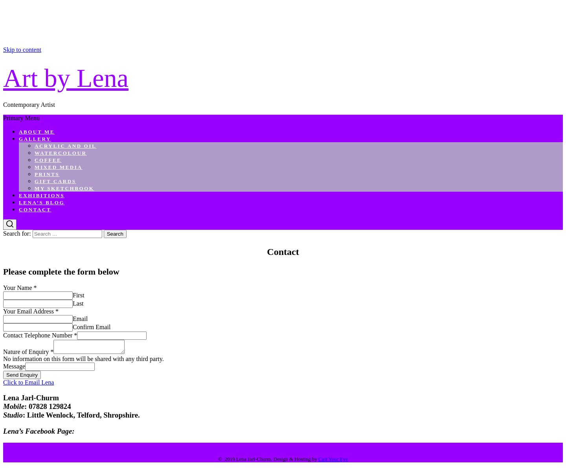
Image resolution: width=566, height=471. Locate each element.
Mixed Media (59, 167)
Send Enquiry (22, 377)
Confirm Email (91, 327)
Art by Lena (66, 78)
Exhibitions (41, 195)
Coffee (48, 160)
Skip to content (22, 49)
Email (80, 318)
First (78, 295)
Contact (35, 210)
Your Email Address (31, 311)
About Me (37, 132)
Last (78, 303)
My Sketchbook (64, 188)
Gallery (35, 139)
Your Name (20, 287)
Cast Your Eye (333, 461)
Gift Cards (55, 181)
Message (14, 368)
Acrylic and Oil (65, 146)
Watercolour (61, 153)
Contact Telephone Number (40, 335)
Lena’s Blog (41, 202)
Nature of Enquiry (28, 354)
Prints (47, 174)
